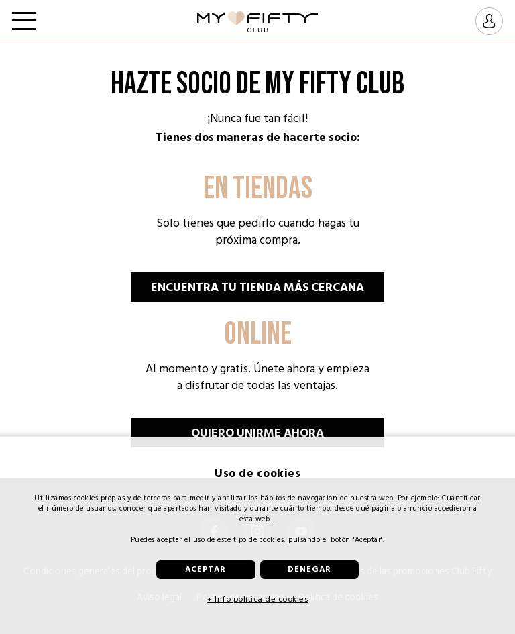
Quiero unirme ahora (257, 433)
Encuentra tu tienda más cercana (257, 287)
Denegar (309, 569)
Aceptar (205, 569)
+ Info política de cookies (257, 599)
